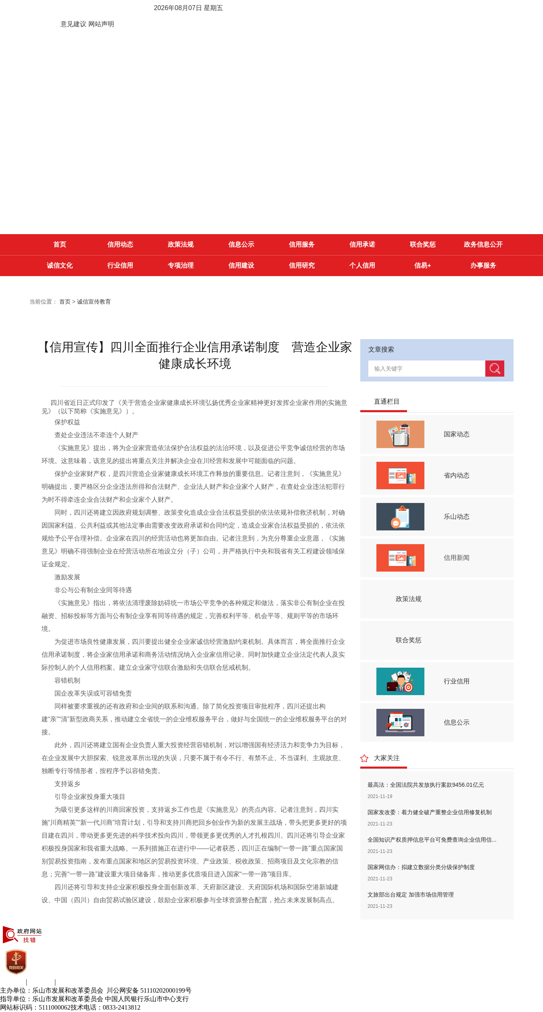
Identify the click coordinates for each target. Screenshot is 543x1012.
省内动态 (457, 475)
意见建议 (73, 24)
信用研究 (302, 265)
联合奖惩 (423, 244)
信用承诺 (362, 244)
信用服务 (302, 244)
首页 (59, 244)
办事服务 (483, 265)
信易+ (422, 265)
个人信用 (362, 265)
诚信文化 (60, 265)
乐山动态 (457, 516)
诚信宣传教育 (94, 301)
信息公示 (241, 244)
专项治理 (181, 265)
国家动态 (457, 434)
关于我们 (13, 981)
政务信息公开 (483, 244)
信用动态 (120, 244)
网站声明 (101, 24)
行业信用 (120, 265)
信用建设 (241, 265)
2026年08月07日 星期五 (188, 7)
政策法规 (181, 244)
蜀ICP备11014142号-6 (170, 1007)
